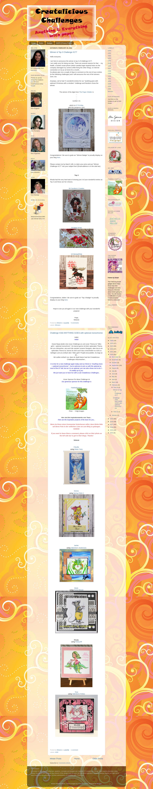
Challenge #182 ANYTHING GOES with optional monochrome (76, 333)
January (114, 415)
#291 (109, 78)
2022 (112, 349)
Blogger (99, 783)
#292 (109, 81)
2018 (112, 421)
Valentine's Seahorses (78, 548)
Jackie (76, 545)
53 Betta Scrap (76, 228)
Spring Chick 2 (79, 493)
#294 (109, 86)
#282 (109, 56)
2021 (112, 352)
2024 (112, 343)
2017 (112, 424)
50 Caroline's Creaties (76, 188)
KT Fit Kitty (79, 105)
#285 (109, 63)
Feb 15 (115, 412)
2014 (112, 433)
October (114, 362)
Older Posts (98, 758)
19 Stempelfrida (76, 254)
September (115, 365)
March (114, 382)
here (58, 157)
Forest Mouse (78, 590)
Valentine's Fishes (78, 694)
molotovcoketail (83, 783)
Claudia (76, 447)
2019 (112, 419)
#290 (109, 76)
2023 (112, 346)
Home (33, 43)
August (114, 368)
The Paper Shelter (85, 92)
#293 (109, 84)
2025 (112, 340)
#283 (109, 58)
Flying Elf (78, 642)
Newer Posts (55, 758)
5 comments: (75, 323)
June (113, 374)
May (113, 376)
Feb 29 (115, 387)
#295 (109, 89)
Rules (41, 43)
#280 (109, 50)
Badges (49, 43)
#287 (109, 68)
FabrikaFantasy (76, 388)
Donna (76, 491)
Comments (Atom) (64, 763)
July (113, 371)
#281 (109, 53)
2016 (112, 427)
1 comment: (75, 750)
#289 (109, 73)
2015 (112, 430)
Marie (76, 588)
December (115, 357)
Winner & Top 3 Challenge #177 (63, 52)
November (115, 360)
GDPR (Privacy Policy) (64, 43)
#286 (109, 66)
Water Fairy (79, 449)
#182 (56, 752)
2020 (112, 354)
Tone (76, 692)
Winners (57, 325)
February (115, 385)
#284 (109, 61)
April (113, 379)
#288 (109, 71)
